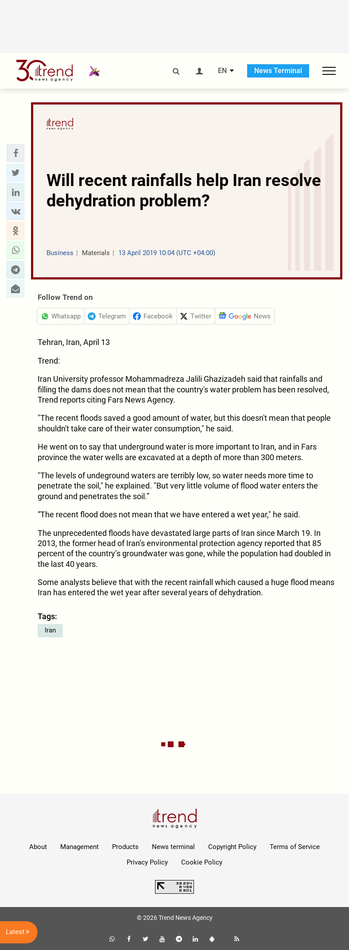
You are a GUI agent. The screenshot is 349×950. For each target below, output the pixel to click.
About (38, 847)
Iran (50, 630)
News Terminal (278, 70)
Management (79, 847)
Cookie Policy (201, 862)
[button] (15, 153)
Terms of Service (295, 847)
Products (125, 847)
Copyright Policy (232, 847)
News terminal (173, 847)
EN (222, 70)
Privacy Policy (147, 862)
